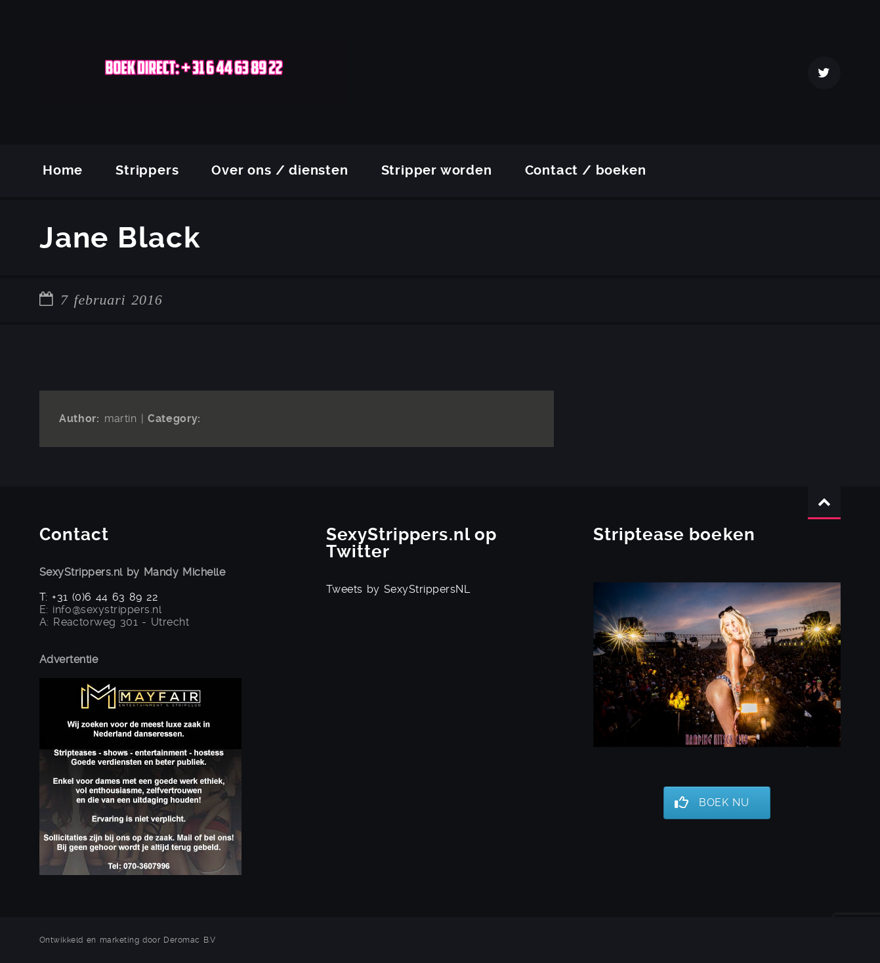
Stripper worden (436, 170)
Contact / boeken (585, 170)
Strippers (146, 170)
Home (63, 170)
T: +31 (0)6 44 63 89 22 (99, 597)
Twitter (824, 72)
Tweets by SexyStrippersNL (398, 589)
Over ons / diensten (279, 170)
